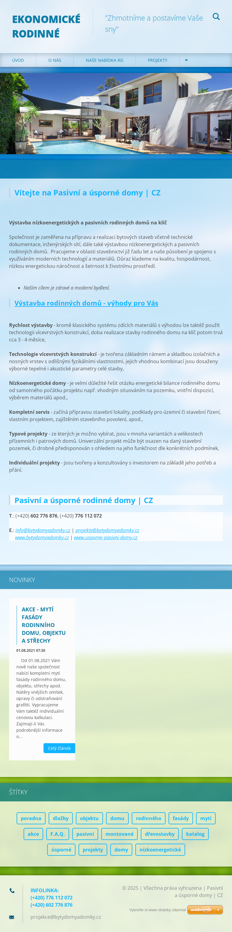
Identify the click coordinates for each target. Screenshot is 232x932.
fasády (181, 818)
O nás (54, 60)
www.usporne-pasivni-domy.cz (105, 537)
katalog (195, 834)
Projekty (157, 60)
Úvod (18, 60)
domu (117, 818)
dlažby (61, 818)
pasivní (85, 834)
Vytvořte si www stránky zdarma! (157, 910)
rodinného (148, 818)
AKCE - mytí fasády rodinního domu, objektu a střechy (44, 625)
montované (119, 834)
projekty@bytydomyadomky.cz (107, 530)
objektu (89, 818)
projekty (93, 849)
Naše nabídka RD (104, 60)
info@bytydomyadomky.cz (42, 530)
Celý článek (59, 748)
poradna (31, 818)
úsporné (61, 849)
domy (121, 849)
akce (33, 834)
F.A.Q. (57, 834)
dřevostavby (160, 834)
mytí (205, 818)
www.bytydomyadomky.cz (42, 537)
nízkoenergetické (160, 849)
